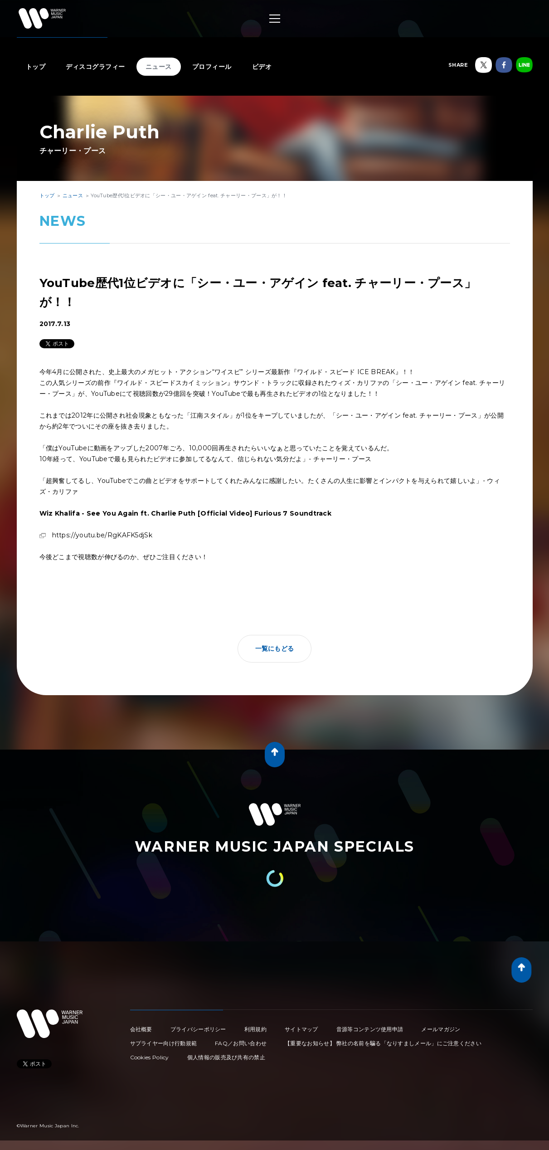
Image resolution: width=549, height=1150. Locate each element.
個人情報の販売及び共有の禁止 (226, 1057)
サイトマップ (301, 1029)
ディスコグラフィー (95, 67)
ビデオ (262, 67)
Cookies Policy (149, 1057)
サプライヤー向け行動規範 (163, 1043)
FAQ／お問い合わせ (241, 1043)
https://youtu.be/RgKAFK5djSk (102, 535)
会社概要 (141, 1029)
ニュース (159, 67)
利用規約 (255, 1029)
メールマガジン (440, 1029)
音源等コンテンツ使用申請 (369, 1029)
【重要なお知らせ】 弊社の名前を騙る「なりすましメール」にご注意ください (383, 1043)
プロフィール (212, 67)
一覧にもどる (274, 648)
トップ (36, 67)
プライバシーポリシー (198, 1029)
